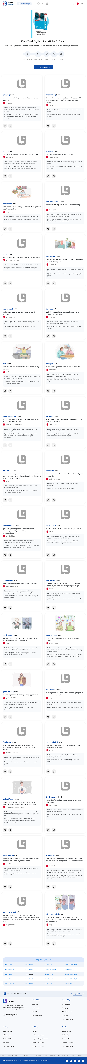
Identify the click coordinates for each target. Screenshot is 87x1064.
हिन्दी (16, 1055)
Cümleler (35, 1031)
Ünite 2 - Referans (69, 969)
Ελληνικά (80, 1055)
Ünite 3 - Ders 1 (9, 974)
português (52, 1055)
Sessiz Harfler (66, 1039)
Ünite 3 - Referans (9, 979)
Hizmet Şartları (44, 1060)
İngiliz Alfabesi (66, 1031)
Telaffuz (64, 1027)
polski (73, 1055)
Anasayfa (35, 1004)
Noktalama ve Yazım (38, 1035)
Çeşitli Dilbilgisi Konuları (40, 1039)
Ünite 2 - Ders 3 (29, 969)
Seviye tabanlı (66, 1004)
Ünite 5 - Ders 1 (29, 983)
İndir (77, 994)
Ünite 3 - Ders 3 (49, 974)
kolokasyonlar (7, 1035)
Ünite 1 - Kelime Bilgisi (71, 964)
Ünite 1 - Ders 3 (49, 964)
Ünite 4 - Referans (9, 983)
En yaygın (65, 1016)
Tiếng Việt (10, 1055)
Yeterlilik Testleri (67, 1012)
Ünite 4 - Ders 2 (29, 979)
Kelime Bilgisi (66, 1000)
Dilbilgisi (35, 1027)
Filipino (26, 1055)
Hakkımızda (36, 1008)
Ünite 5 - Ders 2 (49, 983)
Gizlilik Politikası (35, 1060)
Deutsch (45, 1055)
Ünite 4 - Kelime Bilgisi (71, 979)
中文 (63, 1055)
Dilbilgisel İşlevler (38, 1043)
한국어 (68, 1055)
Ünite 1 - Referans (9, 969)
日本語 (58, 1055)
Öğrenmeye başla (43, 67)
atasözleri (6, 1043)
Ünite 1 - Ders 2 (29, 964)
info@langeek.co (12, 1015)
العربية (20, 1055)
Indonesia (38, 1055)
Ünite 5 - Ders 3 (69, 983)
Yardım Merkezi (37, 1016)
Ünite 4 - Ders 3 (49, 979)
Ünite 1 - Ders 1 (9, 964)
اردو (85, 1055)
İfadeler (5, 1027)
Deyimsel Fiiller (7, 1039)
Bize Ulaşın (35, 1012)
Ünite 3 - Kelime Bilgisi (71, 974)
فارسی (31, 1055)
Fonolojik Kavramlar (68, 1043)
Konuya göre (66, 1008)
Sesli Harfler (65, 1035)
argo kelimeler (7, 1031)
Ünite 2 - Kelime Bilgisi (50, 969)
